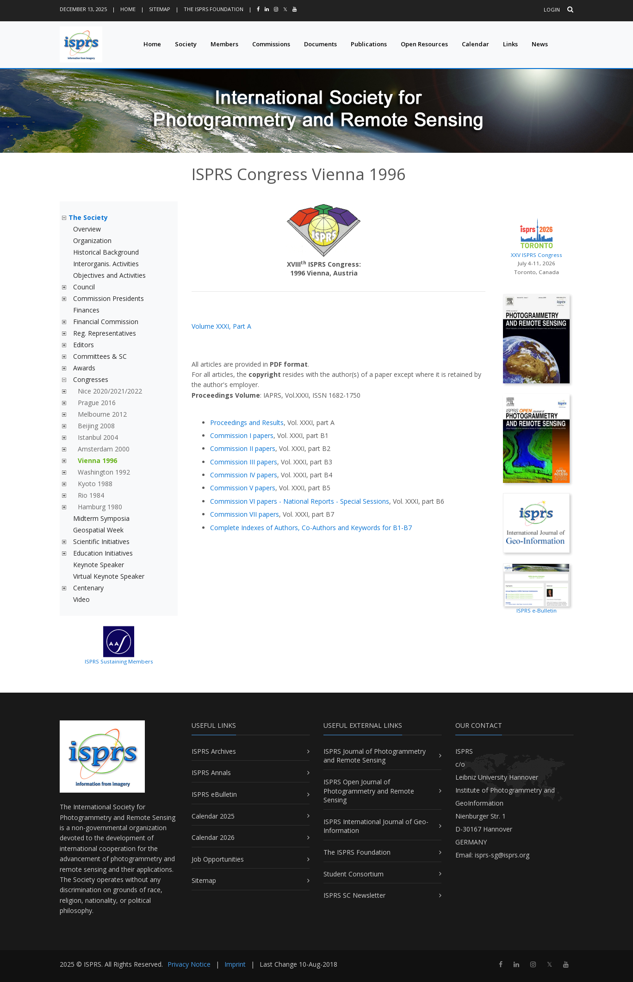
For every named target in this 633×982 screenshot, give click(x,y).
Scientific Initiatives (101, 541)
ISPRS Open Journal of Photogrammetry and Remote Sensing (368, 790)
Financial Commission (105, 321)
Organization (92, 240)
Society (186, 44)
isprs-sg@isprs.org (502, 855)
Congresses (90, 379)
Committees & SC (100, 356)
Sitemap (159, 9)
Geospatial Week (98, 529)
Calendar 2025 (213, 816)
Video (81, 599)
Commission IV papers (243, 474)
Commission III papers (243, 461)
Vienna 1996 (97, 460)
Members (224, 44)
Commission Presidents (108, 298)
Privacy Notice (189, 964)
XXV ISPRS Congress (536, 236)
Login (552, 9)
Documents (320, 44)
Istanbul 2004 (98, 437)
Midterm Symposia (101, 518)
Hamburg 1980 (100, 506)
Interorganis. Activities (106, 263)
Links (510, 44)
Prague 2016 (97, 402)
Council (84, 286)
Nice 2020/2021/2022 (110, 391)
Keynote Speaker (98, 564)
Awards (84, 367)
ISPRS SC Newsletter (354, 895)
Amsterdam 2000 (104, 448)
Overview (87, 229)
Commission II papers (242, 448)
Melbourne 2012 (102, 414)
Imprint (235, 964)
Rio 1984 (91, 495)
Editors (83, 344)
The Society (88, 217)
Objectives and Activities (109, 275)
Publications (369, 44)
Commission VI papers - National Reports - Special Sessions (299, 501)
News (540, 44)
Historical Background (106, 252)
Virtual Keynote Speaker (108, 576)
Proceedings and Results (247, 422)
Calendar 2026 (213, 837)
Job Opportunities (218, 859)
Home (128, 9)
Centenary (88, 587)
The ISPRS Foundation (213, 9)
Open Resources (424, 44)
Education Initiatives (103, 553)
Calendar (475, 44)
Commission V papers (242, 487)
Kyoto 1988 (95, 483)
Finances (86, 310)
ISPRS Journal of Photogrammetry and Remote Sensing (374, 756)
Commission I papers (241, 435)
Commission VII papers (244, 514)
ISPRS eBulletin (214, 794)
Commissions (271, 44)
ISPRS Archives (214, 751)
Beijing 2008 (96, 425)
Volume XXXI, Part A (221, 326)
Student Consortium (353, 873)
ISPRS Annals (211, 772)
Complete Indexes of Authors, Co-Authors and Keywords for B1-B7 (311, 527)
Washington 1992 (104, 472)
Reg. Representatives (104, 333)
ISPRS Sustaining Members (119, 661)
